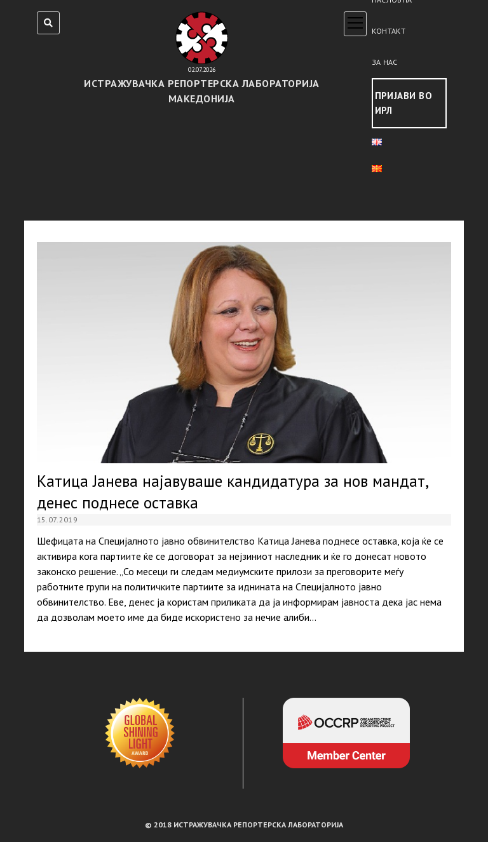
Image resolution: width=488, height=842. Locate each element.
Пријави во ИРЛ (404, 103)
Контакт (389, 31)
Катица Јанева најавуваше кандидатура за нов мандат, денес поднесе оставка (244, 352)
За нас (385, 62)
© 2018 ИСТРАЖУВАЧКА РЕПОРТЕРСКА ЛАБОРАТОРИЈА (244, 824)
